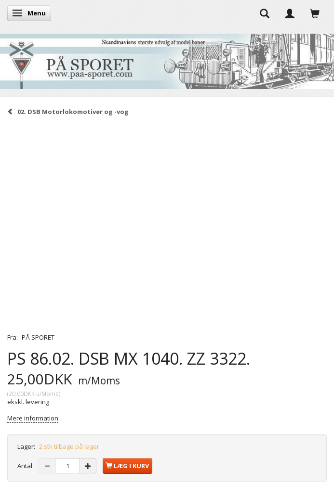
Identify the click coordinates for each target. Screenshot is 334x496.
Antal (25, 465)
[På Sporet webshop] (167, 59)
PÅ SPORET (38, 337)
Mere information (32, 418)
